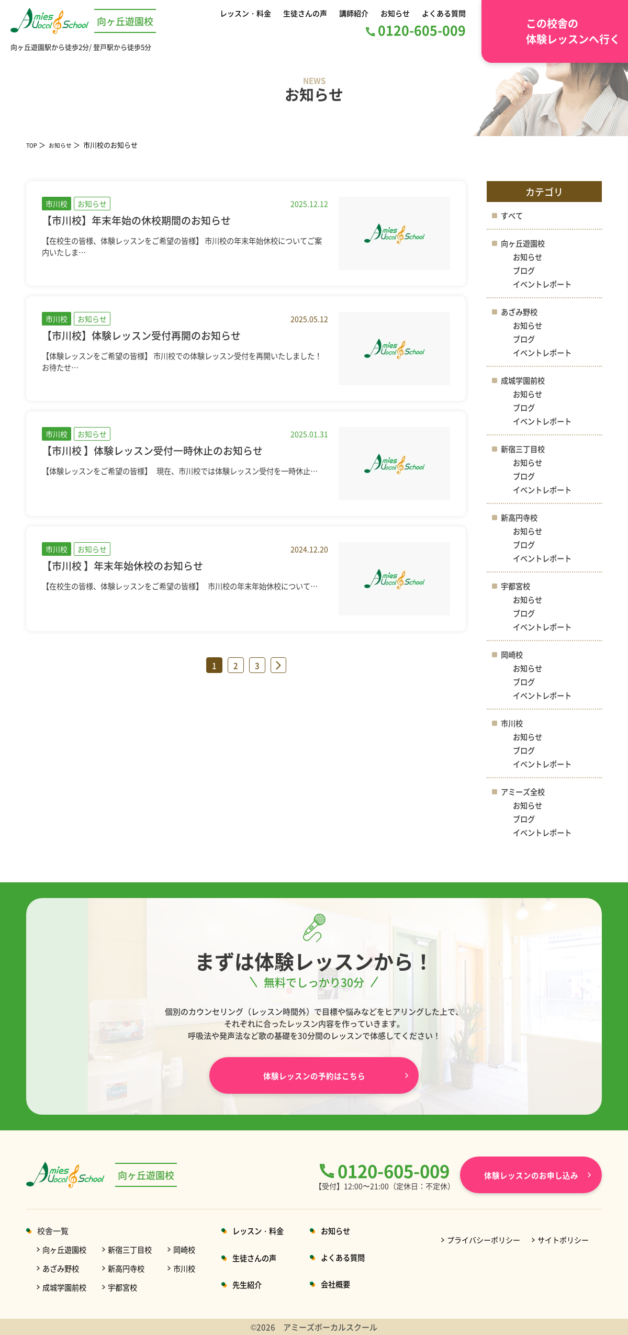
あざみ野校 (520, 311)
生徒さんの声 (306, 12)
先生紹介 (256, 1284)
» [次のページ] (278, 665)
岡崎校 (512, 654)
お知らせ (394, 12)
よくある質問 (442, 12)
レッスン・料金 (247, 12)
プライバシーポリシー (483, 1240)
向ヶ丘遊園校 (524, 243)
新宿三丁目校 (524, 448)
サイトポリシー (563, 1240)
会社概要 (348, 1283)
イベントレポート (544, 283)
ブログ (524, 270)
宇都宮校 (516, 585)
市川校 (512, 722)
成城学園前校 (524, 380)
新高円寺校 (520, 517)
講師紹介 (355, 12)
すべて (512, 215)
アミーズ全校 (524, 791)
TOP (33, 145)
